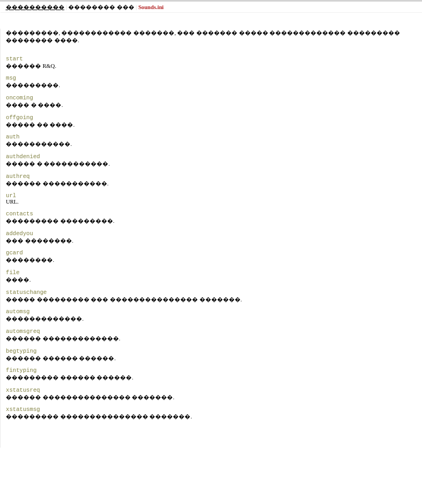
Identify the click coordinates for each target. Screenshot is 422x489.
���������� (35, 7)
